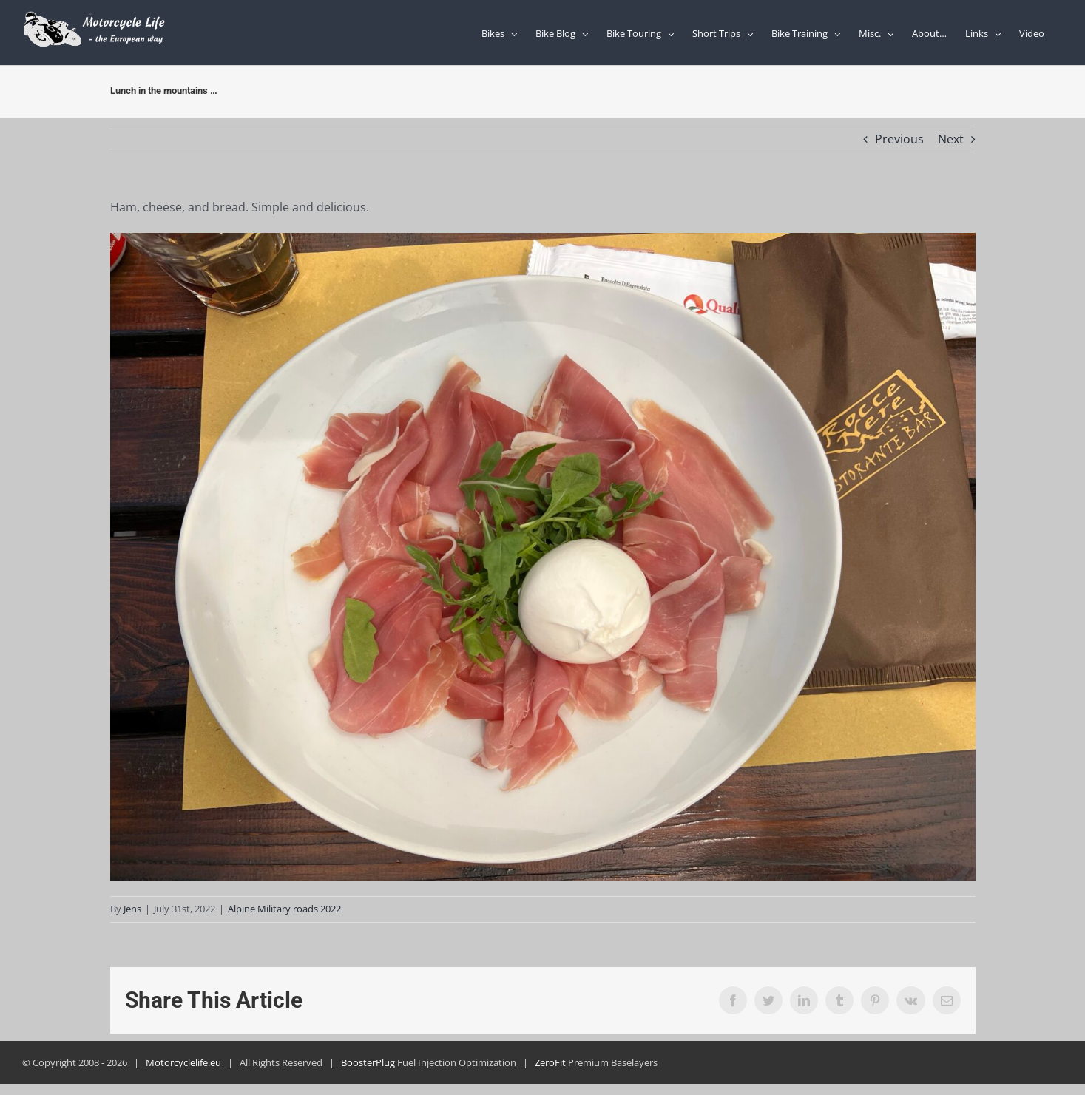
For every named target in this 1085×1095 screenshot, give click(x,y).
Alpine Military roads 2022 (284, 908)
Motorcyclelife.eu (183, 1062)
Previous (899, 139)
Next (951, 139)
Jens (132, 908)
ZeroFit (550, 1062)
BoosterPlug (368, 1062)
